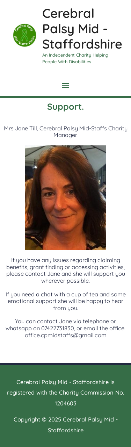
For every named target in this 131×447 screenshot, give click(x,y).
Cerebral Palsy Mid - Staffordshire (82, 28)
